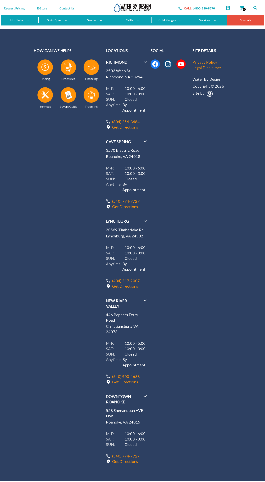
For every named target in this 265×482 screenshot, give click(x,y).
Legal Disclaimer (206, 67)
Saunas (94, 20)
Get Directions (125, 127)
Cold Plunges (170, 20)
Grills (132, 20)
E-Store (42, 8)
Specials (245, 20)
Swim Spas (57, 20)
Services (207, 20)
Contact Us (67, 8)
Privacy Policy (204, 62)
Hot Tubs (19, 20)
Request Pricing (14, 8)
